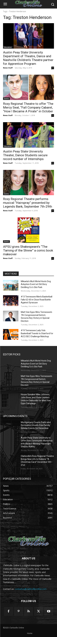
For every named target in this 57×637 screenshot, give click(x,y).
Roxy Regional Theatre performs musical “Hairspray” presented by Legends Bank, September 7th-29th (27, 202)
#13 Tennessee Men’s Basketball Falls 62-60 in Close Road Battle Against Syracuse (36, 299)
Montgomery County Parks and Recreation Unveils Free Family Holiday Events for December (36, 425)
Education (8, 47)
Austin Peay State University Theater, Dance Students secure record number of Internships (25, 155)
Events (6, 99)
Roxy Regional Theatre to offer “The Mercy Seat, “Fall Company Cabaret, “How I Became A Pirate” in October (28, 107)
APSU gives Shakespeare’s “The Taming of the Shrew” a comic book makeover (28, 250)
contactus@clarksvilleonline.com (31, 588)
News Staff (8, 68)
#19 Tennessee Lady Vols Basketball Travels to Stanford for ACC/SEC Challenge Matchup (37, 333)
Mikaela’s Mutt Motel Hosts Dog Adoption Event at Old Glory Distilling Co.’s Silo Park (36, 284)
